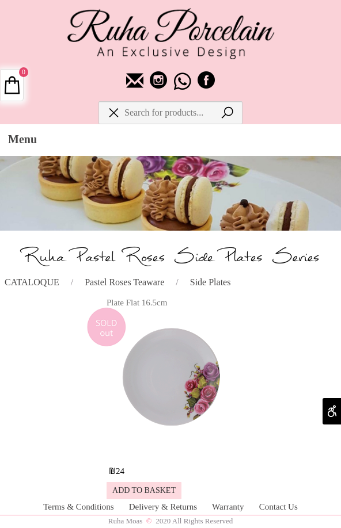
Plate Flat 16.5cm (137, 302)
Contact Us (278, 506)
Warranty (229, 506)
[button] (144, 490)
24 (120, 471)
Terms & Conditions (79, 506)
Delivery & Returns (164, 506)
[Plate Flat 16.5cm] (170, 450)
